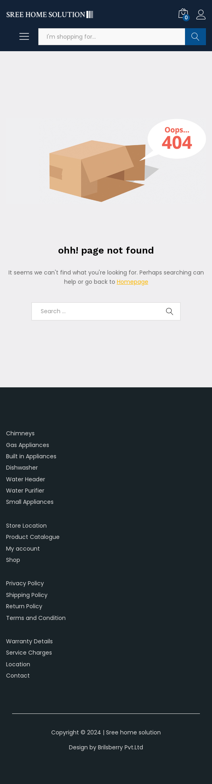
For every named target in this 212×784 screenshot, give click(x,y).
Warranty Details (29, 641)
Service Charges (29, 653)
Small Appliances (30, 502)
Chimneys (20, 433)
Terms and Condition (36, 618)
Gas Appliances (27, 445)
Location (18, 664)
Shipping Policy (27, 595)
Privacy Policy (25, 583)
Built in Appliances (31, 456)
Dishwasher (22, 468)
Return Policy (24, 606)
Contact (18, 676)
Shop (13, 560)
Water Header (25, 479)
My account (23, 549)
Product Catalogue (33, 537)
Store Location (26, 526)
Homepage (132, 282)
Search (195, 36)
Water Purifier (25, 491)
